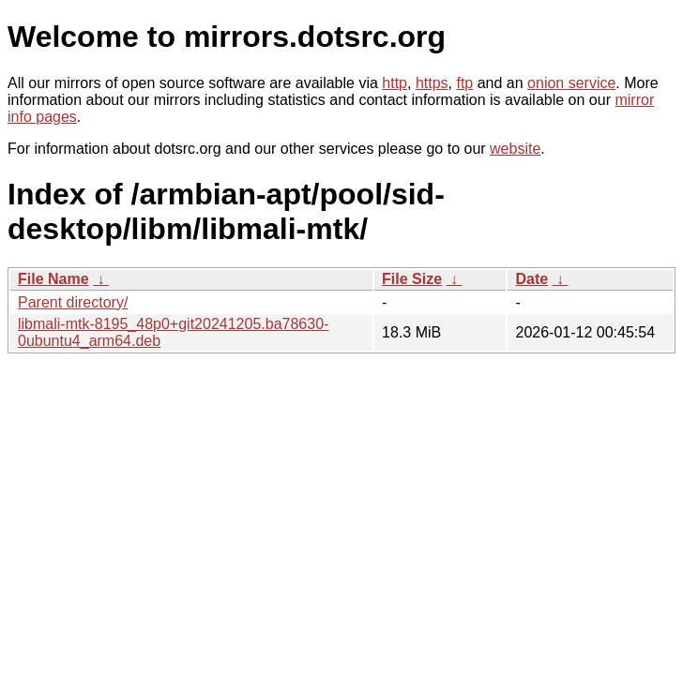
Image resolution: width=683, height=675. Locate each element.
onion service (571, 83)
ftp (464, 83)
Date (531, 279)
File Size (412, 279)
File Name (53, 279)
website (515, 149)
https (432, 83)
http (394, 83)
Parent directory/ (73, 302)
